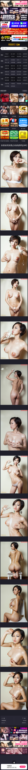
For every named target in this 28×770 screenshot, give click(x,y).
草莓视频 (19, 83)
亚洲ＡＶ (7, 60)
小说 (2, 79)
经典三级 (13, 68)
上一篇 (4, 721)
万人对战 (19, 54)
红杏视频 (7, 86)
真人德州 (13, 54)
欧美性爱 (25, 65)
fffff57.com (14, 44)
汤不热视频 (25, 83)
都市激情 (7, 77)
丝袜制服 (13, 62)
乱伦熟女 (19, 68)
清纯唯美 (13, 74)
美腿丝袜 (7, 74)
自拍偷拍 (13, 60)
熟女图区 (19, 74)
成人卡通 (19, 65)
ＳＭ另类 (25, 62)
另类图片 (25, 74)
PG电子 (7, 54)
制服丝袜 (7, 68)
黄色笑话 (19, 80)
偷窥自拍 (7, 71)
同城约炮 (7, 83)
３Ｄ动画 (25, 60)
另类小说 (13, 80)
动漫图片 (25, 71)
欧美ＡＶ (19, 60)
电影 (2, 67)
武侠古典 (25, 77)
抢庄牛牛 (25, 56)
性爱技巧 (25, 80)
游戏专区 (25, 54)
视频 (2, 61)
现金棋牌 (19, 56)
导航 (2, 84)
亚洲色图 (13, 71)
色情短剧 (13, 86)
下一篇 (24, 721)
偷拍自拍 (13, 65)
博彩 (2, 55)
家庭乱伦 (13, 77)
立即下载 (23, 766)
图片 (2, 73)
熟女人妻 (7, 62)
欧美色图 (19, 71)
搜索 (25, 48)
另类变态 (25, 68)
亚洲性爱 (7, 65)
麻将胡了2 (7, 56)
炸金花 (12, 56)
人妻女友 (19, 77)
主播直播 (19, 62)
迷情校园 (7, 80)
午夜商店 (13, 83)
